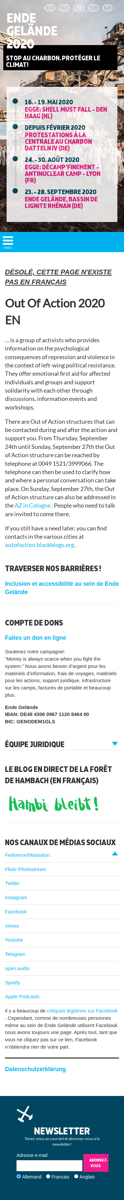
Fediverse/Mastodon (27, 855)
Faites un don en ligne (35, 637)
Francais (60, 1176)
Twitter (12, 883)
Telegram (15, 954)
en (64, 8)
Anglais (87, 1176)
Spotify (12, 982)
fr (79, 8)
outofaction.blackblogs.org (40, 544)
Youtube (14, 940)
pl (94, 8)
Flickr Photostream (25, 869)
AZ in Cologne (33, 505)
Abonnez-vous (98, 1163)
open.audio (17, 968)
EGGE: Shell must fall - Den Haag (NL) (66, 112)
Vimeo (12, 926)
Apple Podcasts (22, 996)
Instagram (16, 897)
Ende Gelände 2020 (32, 30)
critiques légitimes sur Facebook (82, 1010)
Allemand (31, 1176)
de (50, 8)
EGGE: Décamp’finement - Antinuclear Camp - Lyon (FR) (63, 173)
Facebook (16, 911)
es (108, 8)
